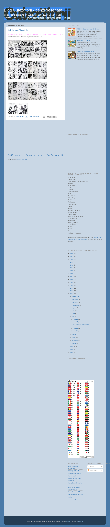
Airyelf (68, 521)
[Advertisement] (35, 137)
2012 (72, 291)
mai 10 (75, 328)
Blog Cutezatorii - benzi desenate (33, 10)
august (74, 308)
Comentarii (92, 470)
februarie (75, 340)
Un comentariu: (35, 117)
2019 (72, 274)
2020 (72, 271)
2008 (72, 352)
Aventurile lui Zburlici (83, 40)
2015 (72, 282)
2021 (72, 268)
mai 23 (75, 319)
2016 (72, 279)
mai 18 (75, 322)
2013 (72, 288)
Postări (91, 466)
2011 (72, 294)
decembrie (75, 296)
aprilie (74, 334)
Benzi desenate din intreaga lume (74, 488)
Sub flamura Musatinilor (18, 30)
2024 (72, 259)
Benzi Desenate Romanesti (73, 467)
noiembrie (75, 299)
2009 (72, 350)
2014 (72, 285)
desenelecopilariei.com (75, 494)
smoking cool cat (73, 471)
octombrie (75, 302)
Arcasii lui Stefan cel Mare (85, 52)
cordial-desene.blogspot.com (75, 498)
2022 (72, 265)
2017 (72, 276)
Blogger (80, 521)
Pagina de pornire (34, 155)
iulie (73, 311)
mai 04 (75, 331)
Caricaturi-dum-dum (74, 473)
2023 (72, 262)
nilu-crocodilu (72, 476)
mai (73, 316)
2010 (72, 347)
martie (74, 337)
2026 (72, 253)
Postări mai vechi (55, 155)
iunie (73, 314)
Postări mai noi (14, 155)
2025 (72, 256)
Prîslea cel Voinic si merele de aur (88, 29)
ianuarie (74, 343)
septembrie (76, 305)
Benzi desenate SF (74, 492)
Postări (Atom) (22, 159)
